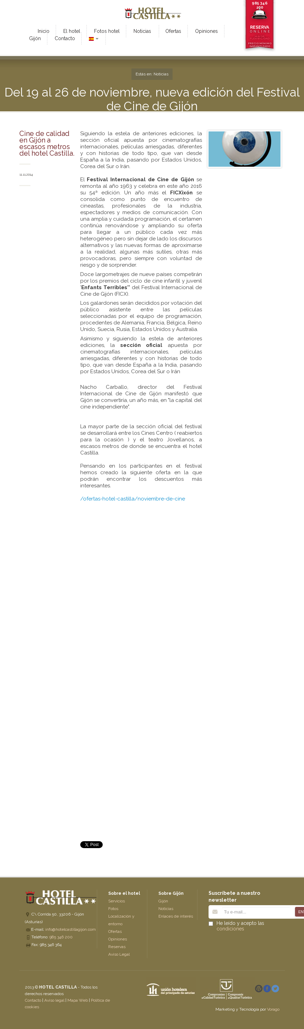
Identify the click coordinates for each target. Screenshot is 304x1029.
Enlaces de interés (175, 916)
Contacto (33, 1000)
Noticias (165, 908)
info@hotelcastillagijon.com (70, 929)
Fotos (113, 908)
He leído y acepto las (240, 926)
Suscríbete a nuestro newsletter (234, 896)
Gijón (163, 901)
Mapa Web (77, 1000)
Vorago (273, 1009)
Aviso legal (54, 1000)
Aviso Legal (119, 954)
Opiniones (117, 939)
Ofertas (115, 931)
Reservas (117, 946)
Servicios (116, 901)
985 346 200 (260, 5)
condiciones (230, 928)
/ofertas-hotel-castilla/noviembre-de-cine (132, 499)
